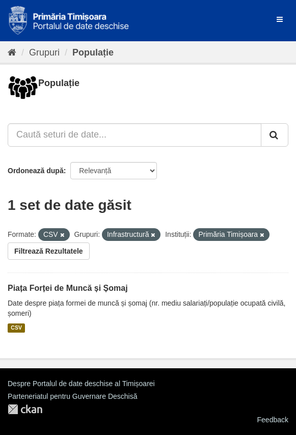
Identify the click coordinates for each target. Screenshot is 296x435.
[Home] (12, 52)
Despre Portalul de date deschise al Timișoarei (81, 383)
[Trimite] (274, 135)
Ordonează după (36, 171)
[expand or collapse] (279, 19)
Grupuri (44, 52)
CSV (16, 328)
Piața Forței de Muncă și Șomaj (68, 288)
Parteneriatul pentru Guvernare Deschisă (72, 396)
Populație (93, 52)
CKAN (25, 409)
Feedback (272, 420)
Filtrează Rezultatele (48, 251)
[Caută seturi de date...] (134, 135)
